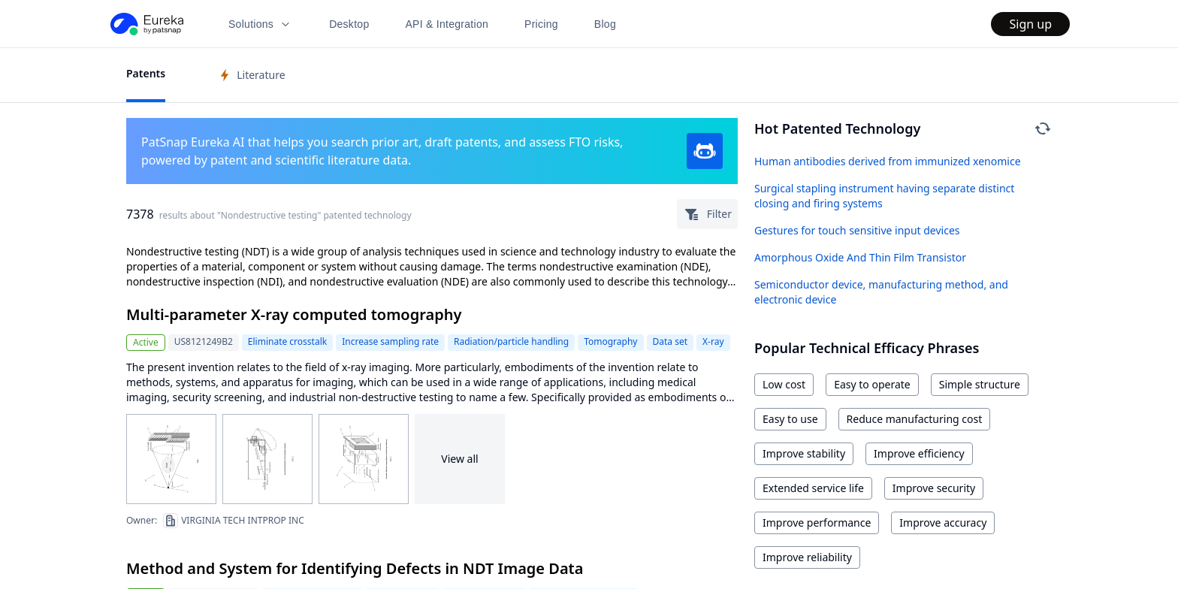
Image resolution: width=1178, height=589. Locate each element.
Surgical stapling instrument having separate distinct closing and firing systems (884, 195)
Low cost (784, 384)
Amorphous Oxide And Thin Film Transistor (860, 257)
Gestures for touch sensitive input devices (857, 230)
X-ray (712, 341)
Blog (605, 24)
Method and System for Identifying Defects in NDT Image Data (354, 568)
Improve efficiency (919, 453)
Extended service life (813, 488)
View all (459, 459)
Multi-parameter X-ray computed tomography (293, 314)
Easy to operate (872, 384)
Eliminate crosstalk (287, 341)
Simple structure (979, 384)
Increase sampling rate (390, 341)
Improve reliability (807, 557)
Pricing (541, 24)
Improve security (934, 488)
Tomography (610, 341)
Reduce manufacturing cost (915, 419)
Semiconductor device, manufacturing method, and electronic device (881, 292)
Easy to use (790, 419)
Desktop (349, 24)
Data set (670, 341)
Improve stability (804, 453)
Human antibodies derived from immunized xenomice (887, 161)
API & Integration (446, 24)
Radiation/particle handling (511, 341)
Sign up (1030, 24)
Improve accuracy (942, 522)
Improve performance (817, 522)
